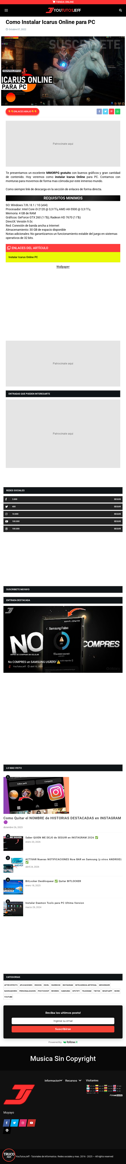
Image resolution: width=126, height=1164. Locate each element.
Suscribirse (63, 1029)
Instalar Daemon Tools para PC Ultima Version (54, 903)
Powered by (63, 1042)
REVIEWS (55, 991)
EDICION (38, 985)
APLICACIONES (26, 985)
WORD (117, 991)
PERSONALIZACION (27, 991)
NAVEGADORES (10, 991)
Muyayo (8, 1112)
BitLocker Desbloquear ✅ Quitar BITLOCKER (53, 881)
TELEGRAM (86, 991)
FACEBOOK (55, 985)
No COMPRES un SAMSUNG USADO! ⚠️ (34, 662)
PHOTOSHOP (43, 991)
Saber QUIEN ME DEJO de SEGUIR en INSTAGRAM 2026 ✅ (61, 837)
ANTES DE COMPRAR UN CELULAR (24, 655)
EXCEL (46, 985)
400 (10, 506)
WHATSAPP (107, 991)
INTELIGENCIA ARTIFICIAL (86, 985)
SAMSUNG (65, 991)
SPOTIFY (76, 991)
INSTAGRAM (68, 985)
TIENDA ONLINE (63, 1)
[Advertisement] (63, 144)
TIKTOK (97, 991)
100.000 (12, 521)
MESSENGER (104, 985)
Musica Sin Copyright (63, 1059)
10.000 (11, 514)
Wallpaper (63, 266)
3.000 (11, 499)
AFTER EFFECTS (11, 985)
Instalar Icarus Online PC (23, 257)
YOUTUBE (8, 997)
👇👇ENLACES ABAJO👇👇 (22, 111)
